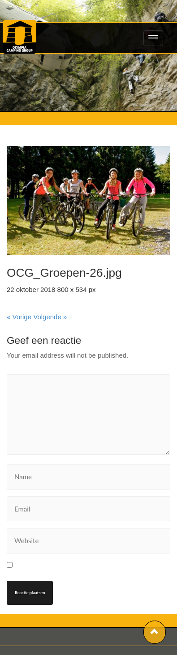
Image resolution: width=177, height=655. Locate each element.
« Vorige (19, 317)
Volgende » (50, 317)
